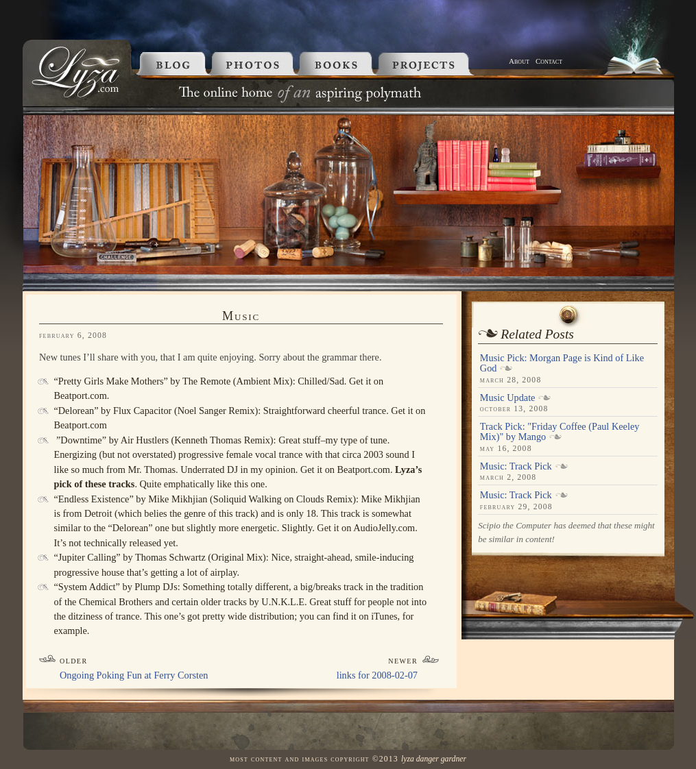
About (519, 61)
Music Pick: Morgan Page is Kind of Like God (562, 363)
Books (339, 63)
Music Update (508, 397)
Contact (549, 61)
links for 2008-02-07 (377, 675)
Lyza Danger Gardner (433, 759)
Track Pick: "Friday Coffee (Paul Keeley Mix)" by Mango (560, 432)
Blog (170, 63)
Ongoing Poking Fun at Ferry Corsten (134, 675)
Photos (254, 63)
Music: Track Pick (516, 466)
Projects (441, 63)
